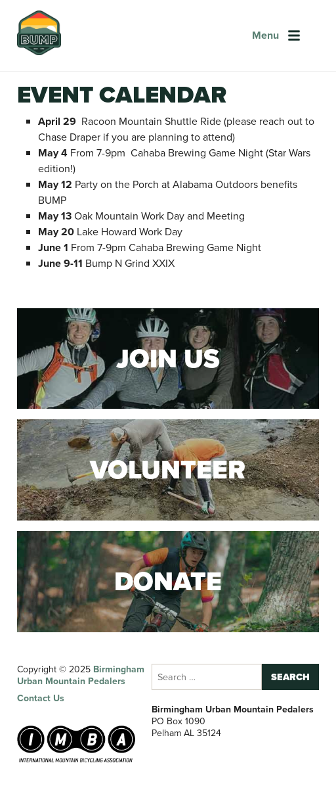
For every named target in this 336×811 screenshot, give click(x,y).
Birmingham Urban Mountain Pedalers (80, 675)
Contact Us (40, 698)
